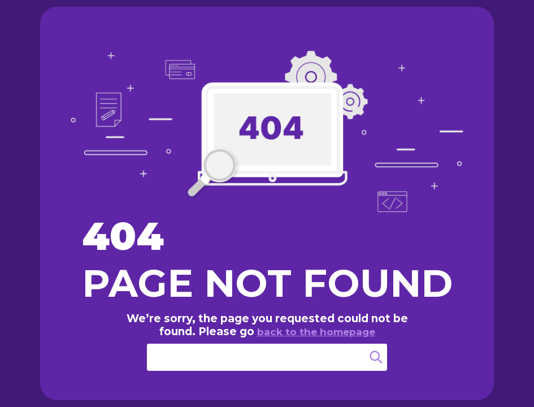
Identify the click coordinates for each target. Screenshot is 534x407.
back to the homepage (316, 331)
